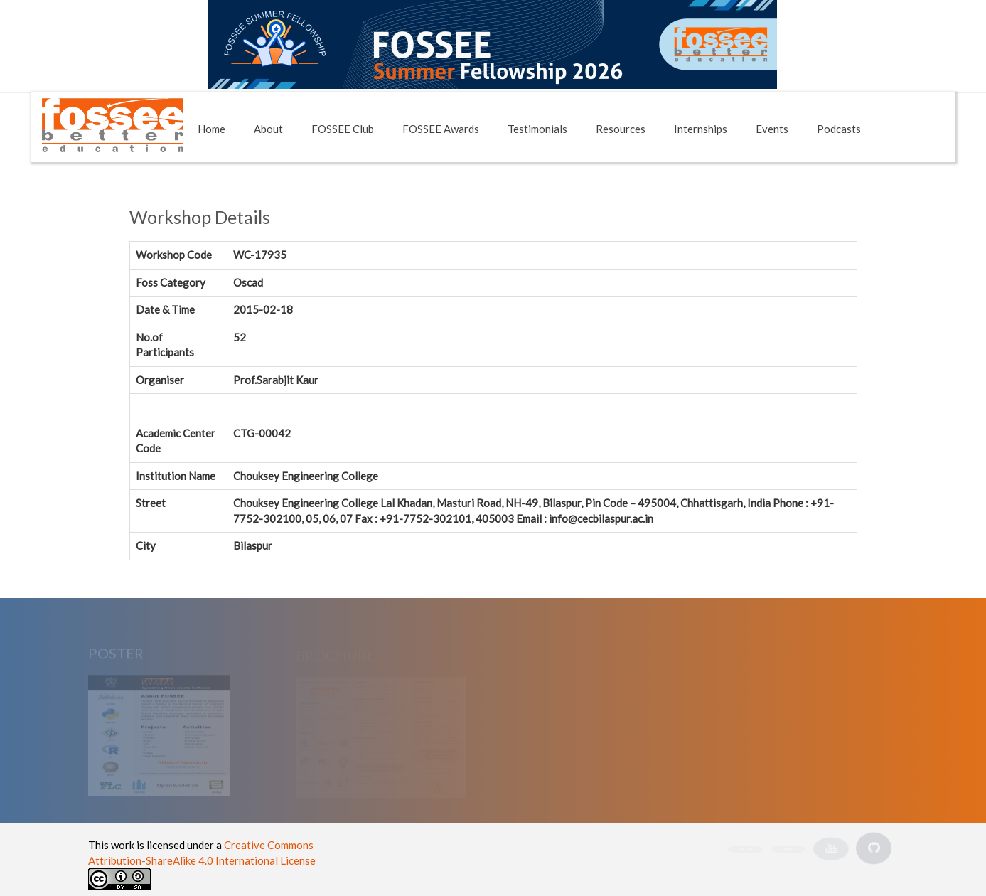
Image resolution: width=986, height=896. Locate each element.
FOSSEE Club (342, 128)
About (268, 128)
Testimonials (537, 128)
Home (211, 128)
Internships (700, 128)
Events (772, 128)
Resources (620, 128)
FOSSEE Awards (440, 128)
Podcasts (839, 128)
